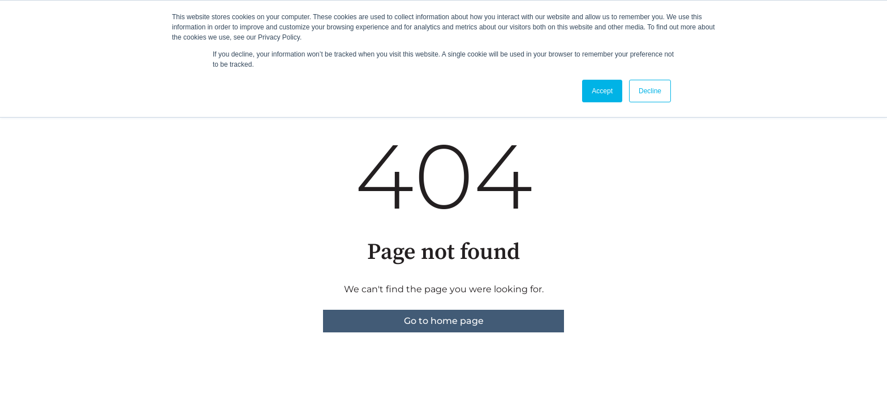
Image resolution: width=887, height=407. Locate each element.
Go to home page (444, 320)
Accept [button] (602, 91)
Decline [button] (650, 91)
